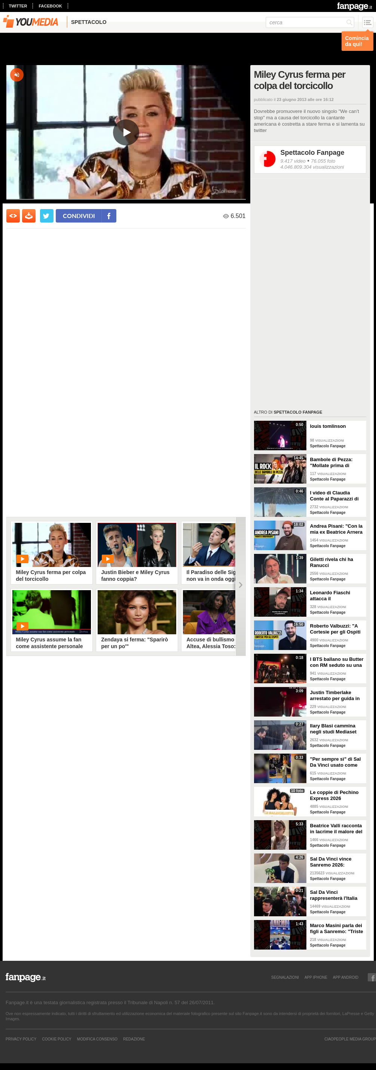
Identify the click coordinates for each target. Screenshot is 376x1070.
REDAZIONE (134, 1039)
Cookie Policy (56, 1039)
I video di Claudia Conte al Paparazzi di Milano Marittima (334, 496)
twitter (18, 6)
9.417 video (293, 161)
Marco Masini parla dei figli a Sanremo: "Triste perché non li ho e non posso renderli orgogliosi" (336, 929)
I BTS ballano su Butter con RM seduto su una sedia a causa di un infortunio (337, 662)
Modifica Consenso (97, 1039)
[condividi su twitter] (47, 216)
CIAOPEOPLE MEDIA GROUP (350, 1039)
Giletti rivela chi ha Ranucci (332, 562)
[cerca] (310, 22)
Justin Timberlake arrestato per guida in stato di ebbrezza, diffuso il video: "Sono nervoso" (336, 696)
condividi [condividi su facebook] (79, 215)
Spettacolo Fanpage (313, 152)
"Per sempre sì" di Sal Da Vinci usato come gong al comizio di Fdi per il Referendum (335, 762)
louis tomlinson (328, 426)
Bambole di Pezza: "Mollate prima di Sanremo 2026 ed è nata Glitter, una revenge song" (332, 463)
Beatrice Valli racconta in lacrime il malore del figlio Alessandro (336, 829)
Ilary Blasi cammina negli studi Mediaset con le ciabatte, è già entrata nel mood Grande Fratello (334, 729)
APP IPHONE (316, 977)
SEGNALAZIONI (285, 977)
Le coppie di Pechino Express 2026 (334, 795)
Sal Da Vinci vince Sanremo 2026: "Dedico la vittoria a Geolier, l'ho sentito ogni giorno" (333, 862)
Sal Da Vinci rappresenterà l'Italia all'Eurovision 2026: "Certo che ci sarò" (334, 895)
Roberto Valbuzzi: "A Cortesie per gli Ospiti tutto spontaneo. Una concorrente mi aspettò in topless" (337, 629)
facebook (50, 6)
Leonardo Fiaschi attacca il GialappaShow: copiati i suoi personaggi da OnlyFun (336, 596)
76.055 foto (323, 161)
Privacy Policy (21, 1039)
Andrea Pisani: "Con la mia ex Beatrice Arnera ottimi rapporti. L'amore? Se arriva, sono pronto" (336, 529)
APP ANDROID (345, 977)
